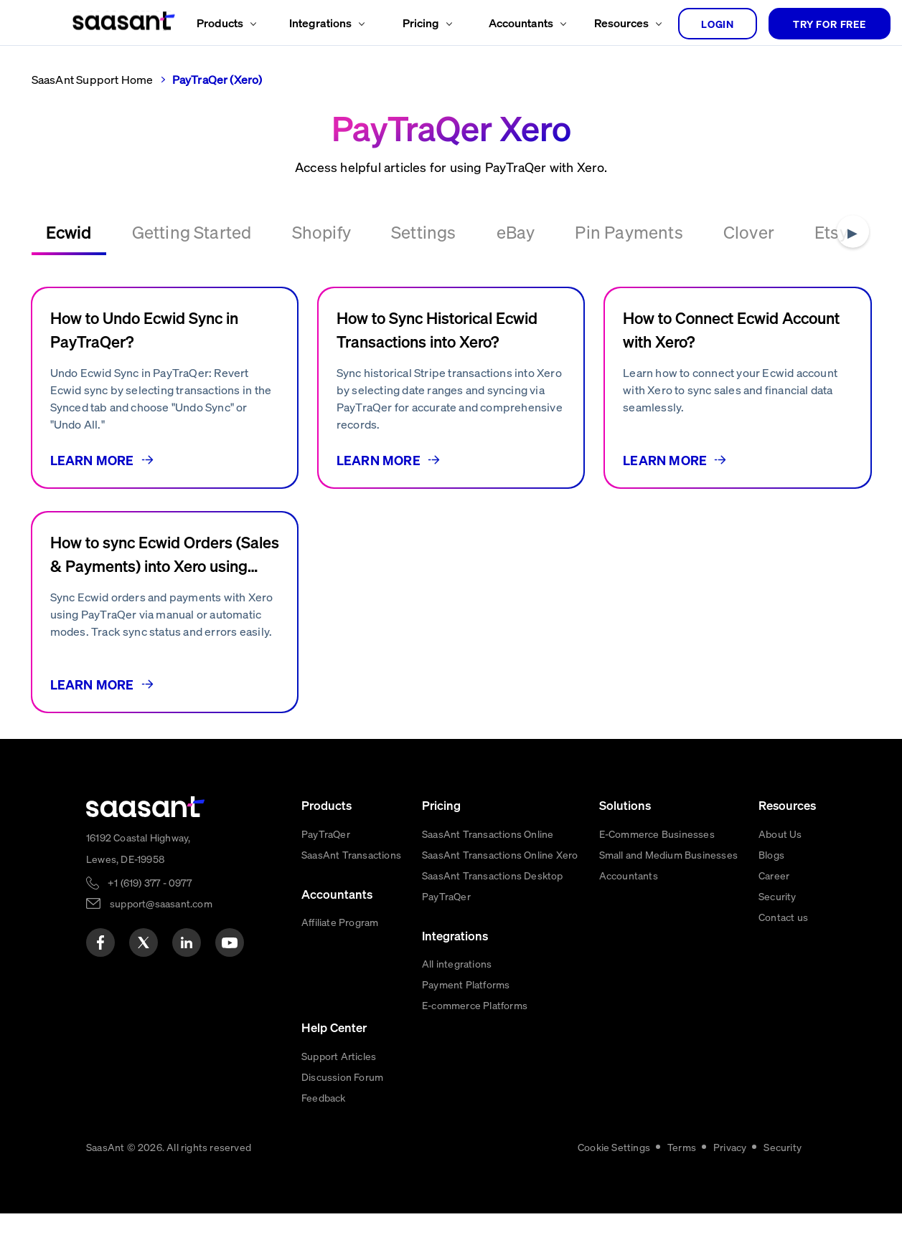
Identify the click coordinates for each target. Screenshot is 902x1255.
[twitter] (143, 942)
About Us (780, 833)
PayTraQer (325, 833)
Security (777, 895)
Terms (681, 1146)
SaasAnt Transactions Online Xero (500, 854)
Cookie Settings (614, 1146)
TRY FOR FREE (829, 23)
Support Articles (338, 1055)
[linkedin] (186, 942)
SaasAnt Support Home (93, 79)
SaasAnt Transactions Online (487, 833)
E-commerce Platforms (474, 1004)
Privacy (729, 1146)
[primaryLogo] (145, 806)
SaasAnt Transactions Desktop (492, 875)
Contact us (783, 916)
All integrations (457, 963)
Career (773, 875)
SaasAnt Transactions (351, 854)
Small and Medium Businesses (668, 854)
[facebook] (100, 942)
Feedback (323, 1097)
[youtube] (229, 942)
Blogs (771, 854)
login (717, 23)
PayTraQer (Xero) (217, 79)
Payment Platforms (465, 984)
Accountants (628, 875)
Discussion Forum (342, 1076)
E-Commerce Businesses (657, 833)
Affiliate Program (339, 921)
